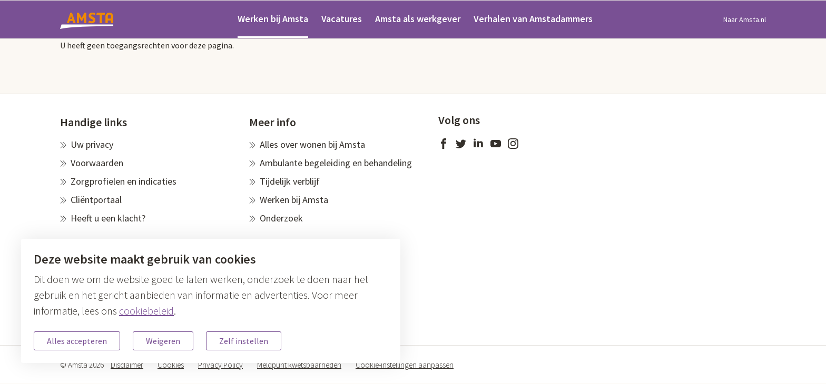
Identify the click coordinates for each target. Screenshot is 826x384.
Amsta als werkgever (417, 19)
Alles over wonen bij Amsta (312, 144)
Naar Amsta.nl (744, 19)
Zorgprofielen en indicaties (123, 181)
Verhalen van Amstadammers (533, 19)
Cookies (171, 365)
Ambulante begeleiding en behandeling (336, 163)
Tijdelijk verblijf (290, 181)
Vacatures (341, 19)
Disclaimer (127, 365)
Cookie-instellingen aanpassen (405, 365)
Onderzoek (281, 218)
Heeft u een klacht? (108, 218)
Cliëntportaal (96, 200)
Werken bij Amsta (273, 19)
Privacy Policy (220, 365)
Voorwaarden (97, 163)
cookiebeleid (146, 310)
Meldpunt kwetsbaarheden (299, 365)
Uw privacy (92, 144)
